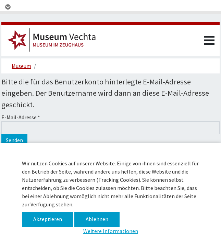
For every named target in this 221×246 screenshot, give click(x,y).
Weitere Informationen (110, 231)
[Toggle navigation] (110, 7)
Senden (14, 140)
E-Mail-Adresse (20, 117)
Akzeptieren (47, 219)
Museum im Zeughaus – (54, 42)
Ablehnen (97, 219)
